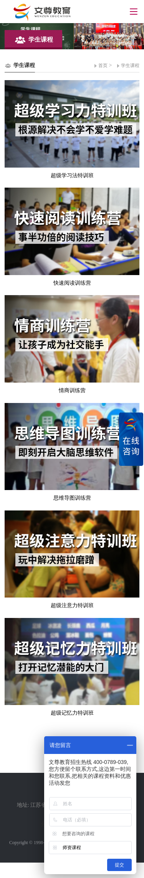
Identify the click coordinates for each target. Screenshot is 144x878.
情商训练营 (72, 390)
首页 (103, 65)
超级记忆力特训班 (72, 713)
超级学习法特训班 (72, 175)
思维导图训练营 (72, 498)
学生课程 (130, 65)
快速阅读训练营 (72, 283)
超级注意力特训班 (72, 605)
